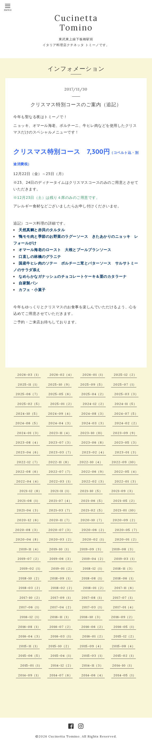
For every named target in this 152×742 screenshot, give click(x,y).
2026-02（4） (61, 375)
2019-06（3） (61, 559)
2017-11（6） (125, 588)
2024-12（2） (94, 404)
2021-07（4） (60, 501)
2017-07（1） (124, 598)
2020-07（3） (60, 530)
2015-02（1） (124, 656)
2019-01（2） (62, 568)
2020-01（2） (126, 539)
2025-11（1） (28, 384)
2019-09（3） (91, 549)
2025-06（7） (28, 394)
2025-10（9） (59, 384)
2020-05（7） (127, 530)
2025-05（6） (60, 394)
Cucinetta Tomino (76, 23)
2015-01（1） (31, 665)
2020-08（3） (27, 530)
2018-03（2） (30, 588)
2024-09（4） (60, 413)
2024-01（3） (28, 433)
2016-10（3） (91, 617)
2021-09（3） (123, 491)
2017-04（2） (61, 607)
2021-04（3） (28, 510)
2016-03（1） (61, 636)
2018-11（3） (123, 568)
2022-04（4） (28, 481)
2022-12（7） (28, 462)
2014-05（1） (124, 675)
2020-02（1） (94, 539)
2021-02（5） (92, 510)
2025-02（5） (29, 404)
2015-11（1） (29, 646)
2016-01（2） (93, 636)
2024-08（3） (93, 413)
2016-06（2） (93, 627)
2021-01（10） (125, 510)
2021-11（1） (60, 491)
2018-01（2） (94, 588)
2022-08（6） (28, 471)
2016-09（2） (122, 617)
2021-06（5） (92, 501)
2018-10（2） (30, 578)
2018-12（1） (93, 568)
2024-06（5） (27, 423)
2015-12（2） (124, 636)
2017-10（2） (30, 598)
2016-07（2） (61, 627)
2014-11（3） (92, 665)
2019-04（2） (93, 559)
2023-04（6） (28, 452)
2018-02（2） (62, 588)
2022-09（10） (124, 462)
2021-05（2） (125, 501)
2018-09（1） (61, 578)
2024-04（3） (60, 423)
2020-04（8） (28, 539)
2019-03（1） (125, 559)
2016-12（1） (30, 617)
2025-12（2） (125, 375)
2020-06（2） (94, 530)
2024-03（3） (94, 423)
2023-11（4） (60, 433)
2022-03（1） (61, 481)
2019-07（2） (29, 559)
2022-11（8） (59, 462)
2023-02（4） (94, 452)
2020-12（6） (28, 520)
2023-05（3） (126, 442)
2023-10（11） (92, 433)
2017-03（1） (93, 607)
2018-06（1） (124, 578)
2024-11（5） (126, 404)
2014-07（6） (61, 675)
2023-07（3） (61, 442)
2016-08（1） (29, 627)
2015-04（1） (61, 656)
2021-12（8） (30, 491)
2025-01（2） (62, 404)
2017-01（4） (124, 607)
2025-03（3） (126, 394)
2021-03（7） (60, 510)
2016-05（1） (124, 627)
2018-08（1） (93, 578)
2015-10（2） (59, 646)
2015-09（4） (91, 646)
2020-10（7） (92, 520)
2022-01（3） (126, 481)
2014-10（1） (123, 665)
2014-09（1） (29, 675)
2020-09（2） (125, 520)
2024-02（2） (127, 423)
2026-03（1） (29, 375)
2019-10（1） (60, 549)
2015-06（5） (30, 656)
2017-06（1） (30, 607)
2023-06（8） (93, 442)
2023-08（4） (28, 442)
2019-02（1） (31, 568)
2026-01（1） (93, 375)
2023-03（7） (61, 452)
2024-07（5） (126, 413)
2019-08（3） (123, 549)
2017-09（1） (61, 598)
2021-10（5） (91, 491)
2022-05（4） (126, 471)
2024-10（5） (27, 413)
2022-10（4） (91, 462)
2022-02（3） (94, 481)
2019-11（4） (29, 549)
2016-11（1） (60, 617)
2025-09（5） (92, 384)
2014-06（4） (93, 675)
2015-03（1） (93, 656)
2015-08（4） (123, 646)
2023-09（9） (125, 433)
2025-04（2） (93, 394)
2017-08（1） (93, 598)
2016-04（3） (30, 636)
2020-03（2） (61, 539)
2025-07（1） (124, 384)
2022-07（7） (60, 471)
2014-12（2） (62, 665)
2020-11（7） (60, 520)
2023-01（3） (126, 452)
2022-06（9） (93, 471)
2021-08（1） (29, 501)
